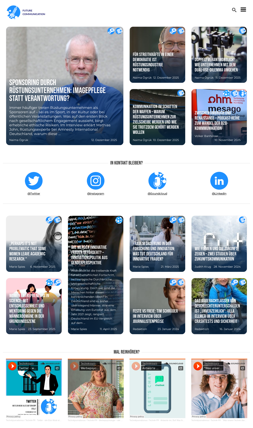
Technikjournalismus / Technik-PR (20, 420)
